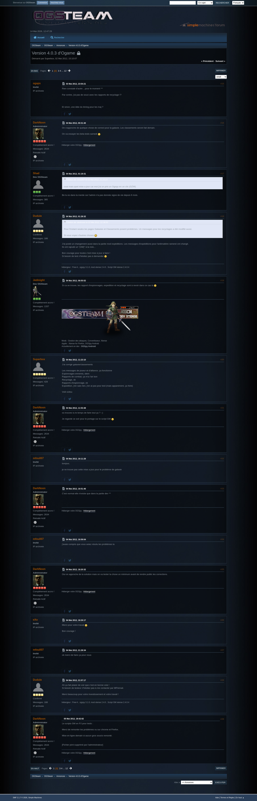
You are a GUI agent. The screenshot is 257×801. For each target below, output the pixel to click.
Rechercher (57, 37)
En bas (34, 71)
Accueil (39, 37)
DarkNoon (39, 122)
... (63, 71)
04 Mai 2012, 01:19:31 (76, 174)
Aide (217, 798)
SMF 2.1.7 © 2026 (20, 798)
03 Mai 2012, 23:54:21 (76, 84)
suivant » (220, 61)
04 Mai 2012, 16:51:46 (76, 489)
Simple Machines (35, 798)
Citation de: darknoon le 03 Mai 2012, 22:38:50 (87, 222)
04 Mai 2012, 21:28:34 (76, 650)
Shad (36, 173)
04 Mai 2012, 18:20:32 (76, 569)
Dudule (37, 216)
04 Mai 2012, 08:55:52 (76, 281)
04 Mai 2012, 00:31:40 (76, 123)
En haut (35, 768)
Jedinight (39, 280)
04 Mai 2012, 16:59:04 (76, 539)
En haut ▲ (240, 798)
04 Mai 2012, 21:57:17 (76, 680)
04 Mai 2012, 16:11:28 (76, 459)
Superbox (39, 359)
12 (65, 71)
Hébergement (89, 145)
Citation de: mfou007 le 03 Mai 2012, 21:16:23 (87, 180)
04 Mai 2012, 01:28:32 (76, 216)
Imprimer (221, 71)
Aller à (177, 782)
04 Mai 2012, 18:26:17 (76, 620)
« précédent (207, 61)
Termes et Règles (227, 798)
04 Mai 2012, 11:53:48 (76, 408)
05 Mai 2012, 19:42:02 (74, 719)
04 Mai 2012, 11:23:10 (76, 360)
